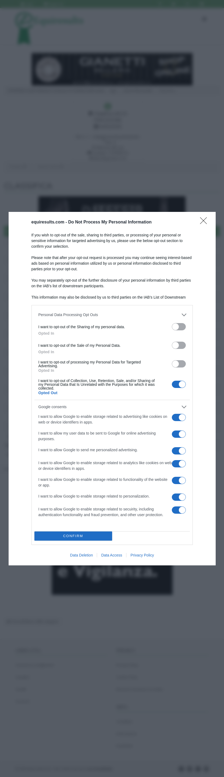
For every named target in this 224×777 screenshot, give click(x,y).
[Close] (205, 222)
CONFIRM (73, 536)
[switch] (179, 326)
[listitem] (112, 315)
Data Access (111, 555)
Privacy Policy (142, 555)
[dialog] (112, 388)
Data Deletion (81, 555)
